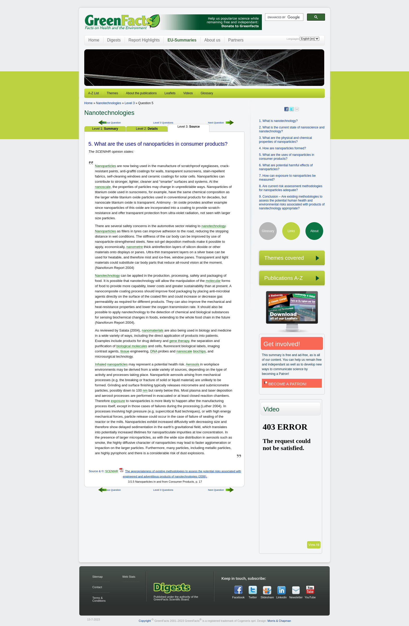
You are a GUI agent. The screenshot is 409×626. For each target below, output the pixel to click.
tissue (125, 351)
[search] (284, 17)
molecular (213, 281)
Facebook (238, 597)
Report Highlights (144, 40)
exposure (118, 401)
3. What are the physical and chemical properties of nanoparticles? (285, 140)
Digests (114, 40)
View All (313, 545)
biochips (199, 351)
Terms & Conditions (99, 599)
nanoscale (103, 187)
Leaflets (170, 93)
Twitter (253, 597)
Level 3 (130, 103)
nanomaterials (153, 330)
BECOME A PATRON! (284, 384)
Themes (112, 93)
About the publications (141, 93)
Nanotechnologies (108, 103)
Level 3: (188, 126)
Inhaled (100, 364)
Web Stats (128, 576)
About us (212, 40)
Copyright (145, 620)
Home (93, 40)
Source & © (96, 471)
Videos (188, 93)
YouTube (310, 597)
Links (291, 231)
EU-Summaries (181, 40)
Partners (236, 40)
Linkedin (281, 597)
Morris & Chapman (279, 620)
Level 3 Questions (163, 122)
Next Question (216, 122)
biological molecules (131, 346)
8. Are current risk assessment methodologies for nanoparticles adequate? (290, 188)
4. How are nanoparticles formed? (282, 148)
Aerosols (192, 364)
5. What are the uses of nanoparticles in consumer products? (286, 157)
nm (145, 390)
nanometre (134, 247)
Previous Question (110, 122)
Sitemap (97, 576)
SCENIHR (111, 471)
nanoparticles (117, 364)
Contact (97, 587)
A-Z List (93, 93)
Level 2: (147, 129)
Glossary (207, 93)
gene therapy (179, 341)
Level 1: (105, 129)
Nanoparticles (105, 166)
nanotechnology (213, 226)
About (314, 231)
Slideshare (267, 597)
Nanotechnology (107, 275)
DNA (153, 351)
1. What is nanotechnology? (278, 121)
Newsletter (295, 597)
